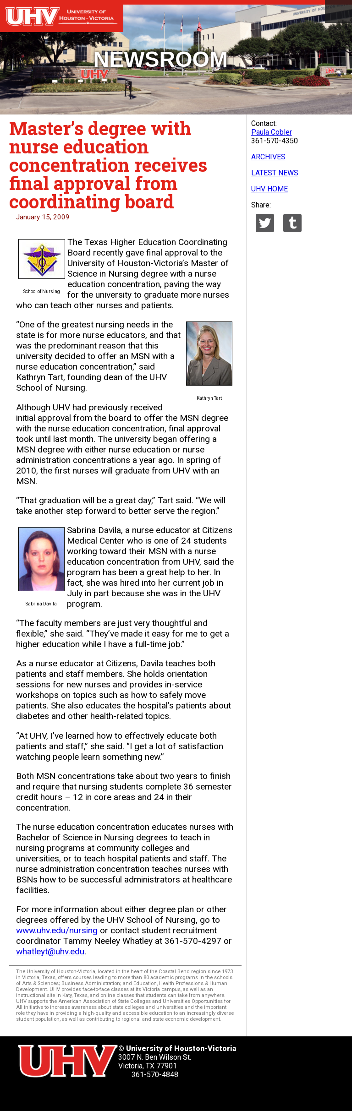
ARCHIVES (268, 156)
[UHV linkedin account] (75, 1095)
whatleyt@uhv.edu (50, 951)
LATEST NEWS (274, 173)
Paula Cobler (271, 132)
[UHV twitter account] (28, 1095)
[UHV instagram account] (122, 1095)
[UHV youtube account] (98, 1095)
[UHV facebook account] (51, 1095)
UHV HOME (269, 189)
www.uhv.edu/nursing (57, 930)
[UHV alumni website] (145, 1095)
